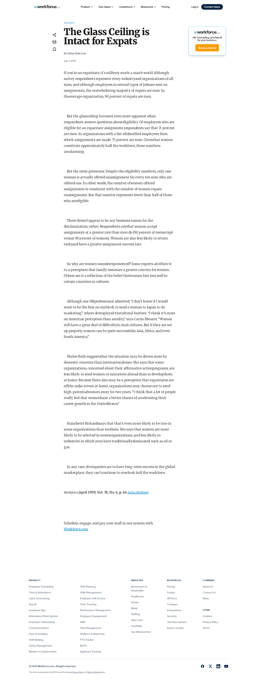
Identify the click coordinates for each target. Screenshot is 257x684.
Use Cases (106, 7)
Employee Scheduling (41, 586)
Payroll (32, 604)
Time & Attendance (40, 592)
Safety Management (40, 645)
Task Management (90, 628)
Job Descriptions (177, 622)
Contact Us (209, 592)
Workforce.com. (76, 529)
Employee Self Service (92, 598)
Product (87, 7)
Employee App (37, 610)
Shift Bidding (36, 639)
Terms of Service (93, 672)
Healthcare (137, 596)
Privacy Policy (210, 622)
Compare (172, 604)
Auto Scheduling (38, 633)
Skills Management (91, 592)
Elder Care (137, 620)
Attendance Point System (43, 616)
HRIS (82, 622)
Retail (134, 608)
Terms (206, 628)
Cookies (207, 616)
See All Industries (141, 631)
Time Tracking (88, 604)
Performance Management (95, 610)
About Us (208, 586)
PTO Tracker (87, 639)
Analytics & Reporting (92, 633)
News (206, 598)
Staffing (135, 614)
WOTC (83, 645)
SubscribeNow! (138, 492)
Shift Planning (88, 586)
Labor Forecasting (39, 598)
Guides (171, 592)
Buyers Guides (175, 628)
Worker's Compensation (43, 651)
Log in (194, 6)
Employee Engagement (93, 616)
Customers (127, 7)
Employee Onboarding (42, 622)
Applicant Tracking (90, 651)
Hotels (135, 602)
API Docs (172, 598)
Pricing (166, 6)
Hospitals (136, 626)
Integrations (174, 610)
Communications (39, 628)
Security (172, 616)
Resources (148, 7)
